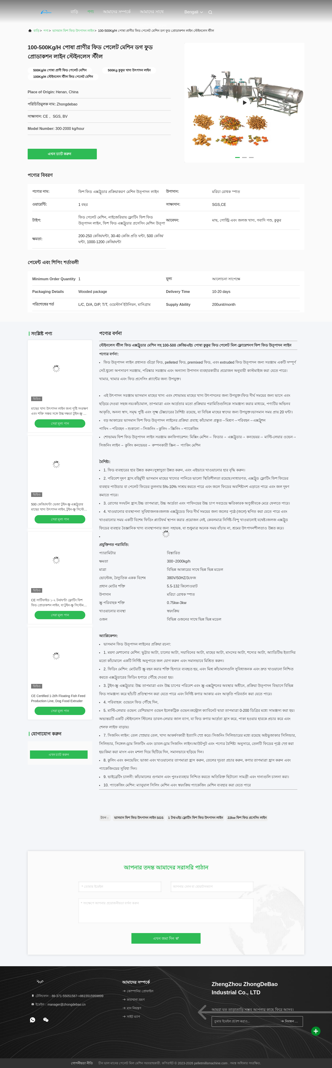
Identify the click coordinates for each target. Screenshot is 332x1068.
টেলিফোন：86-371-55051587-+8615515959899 (67, 996)
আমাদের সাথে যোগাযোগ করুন (153, 14)
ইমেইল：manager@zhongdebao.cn (58, 1004)
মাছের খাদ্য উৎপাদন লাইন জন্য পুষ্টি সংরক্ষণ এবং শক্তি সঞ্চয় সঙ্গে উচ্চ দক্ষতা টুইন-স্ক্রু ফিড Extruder (60, 413)
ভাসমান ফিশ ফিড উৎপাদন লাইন (73, 30)
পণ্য (90, 11)
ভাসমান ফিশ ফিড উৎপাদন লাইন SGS (138, 818)
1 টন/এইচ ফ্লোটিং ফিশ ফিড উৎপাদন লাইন (195, 818)
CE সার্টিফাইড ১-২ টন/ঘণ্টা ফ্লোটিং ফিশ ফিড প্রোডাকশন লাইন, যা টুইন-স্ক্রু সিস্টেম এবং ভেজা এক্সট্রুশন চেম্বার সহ (57, 605)
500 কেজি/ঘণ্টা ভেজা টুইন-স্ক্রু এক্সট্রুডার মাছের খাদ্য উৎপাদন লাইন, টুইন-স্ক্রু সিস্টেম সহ (58, 509)
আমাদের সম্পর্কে (117, 11)
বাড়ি (74, 11)
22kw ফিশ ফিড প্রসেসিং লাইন (247, 818)
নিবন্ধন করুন (289, 1021)
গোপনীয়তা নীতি (82, 1063)
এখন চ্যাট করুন (62, 154)
